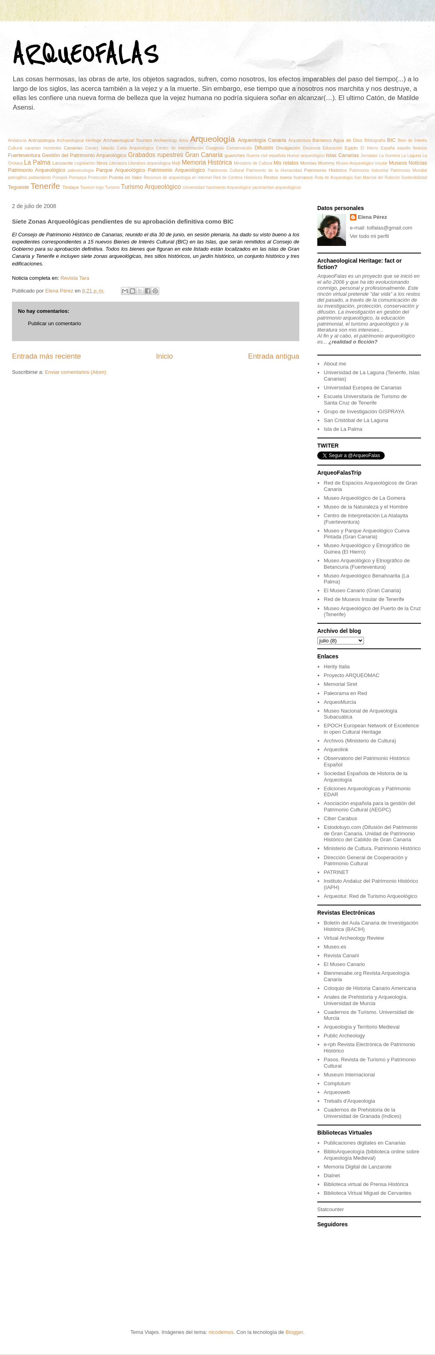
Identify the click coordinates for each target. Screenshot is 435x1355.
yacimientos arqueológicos (276, 187)
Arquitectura (299, 140)
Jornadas (369, 155)
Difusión (264, 148)
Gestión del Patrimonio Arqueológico (84, 155)
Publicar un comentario (54, 323)
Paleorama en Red (345, 693)
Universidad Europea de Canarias (362, 388)
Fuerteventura (24, 155)
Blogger (294, 1332)
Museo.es (335, 947)
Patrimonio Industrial (368, 170)
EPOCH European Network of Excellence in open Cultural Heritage (371, 729)
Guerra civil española (266, 155)
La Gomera (389, 155)
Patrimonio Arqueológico (176, 170)
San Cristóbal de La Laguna (356, 420)
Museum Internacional (349, 1075)
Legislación (85, 163)
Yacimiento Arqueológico (228, 187)
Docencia (311, 148)
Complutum (337, 1083)
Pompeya (78, 177)
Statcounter (330, 1209)
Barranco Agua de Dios (337, 140)
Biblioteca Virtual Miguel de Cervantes (367, 1193)
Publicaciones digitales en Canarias (364, 1143)
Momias (308, 162)
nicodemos (220, 1332)
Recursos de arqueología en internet (178, 177)
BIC (391, 140)
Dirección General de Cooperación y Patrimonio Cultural (365, 860)
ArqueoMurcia (340, 702)
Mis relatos (286, 163)
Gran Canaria (204, 154)
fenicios (420, 148)
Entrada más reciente (46, 356)
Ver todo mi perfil (369, 236)
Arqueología (212, 138)
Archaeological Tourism (127, 140)
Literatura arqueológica (149, 163)
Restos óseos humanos (288, 177)
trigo (100, 187)
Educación (332, 148)
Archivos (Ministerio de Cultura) (360, 741)
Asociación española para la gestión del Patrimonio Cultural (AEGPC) (369, 806)
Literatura (118, 163)
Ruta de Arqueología (333, 177)
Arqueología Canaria (262, 140)
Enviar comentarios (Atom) (75, 372)
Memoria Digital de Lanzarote (358, 1167)
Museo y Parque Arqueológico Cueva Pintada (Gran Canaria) (366, 534)
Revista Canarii (341, 955)
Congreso (215, 148)
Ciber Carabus (340, 818)
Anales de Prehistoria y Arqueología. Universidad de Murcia (365, 1000)
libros (102, 162)
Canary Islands (99, 148)
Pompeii (60, 177)
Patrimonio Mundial (408, 170)
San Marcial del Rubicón (376, 177)
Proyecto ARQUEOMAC (351, 675)
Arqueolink (336, 749)
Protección (97, 177)
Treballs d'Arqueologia (349, 1101)
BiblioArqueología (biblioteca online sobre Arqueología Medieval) (371, 1155)
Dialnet (332, 1175)
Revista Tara (74, 278)
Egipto (351, 147)
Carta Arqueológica (135, 148)
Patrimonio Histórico (325, 170)
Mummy (326, 162)
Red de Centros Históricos (237, 177)
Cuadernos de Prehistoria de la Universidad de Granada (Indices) (362, 1113)
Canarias (73, 147)
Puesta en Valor (125, 177)
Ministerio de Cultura (253, 163)
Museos (398, 163)
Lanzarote (62, 162)
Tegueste (18, 187)
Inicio (164, 356)
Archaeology (165, 140)
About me (335, 364)
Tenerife (45, 185)
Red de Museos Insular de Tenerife (364, 599)
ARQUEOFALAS (85, 55)
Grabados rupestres (155, 154)
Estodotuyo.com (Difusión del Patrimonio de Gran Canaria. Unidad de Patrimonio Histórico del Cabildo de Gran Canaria (370, 833)
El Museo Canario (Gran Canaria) (362, 590)
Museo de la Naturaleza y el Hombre (366, 507)
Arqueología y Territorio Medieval (361, 1027)
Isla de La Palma (343, 429)
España (388, 148)
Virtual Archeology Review (354, 938)
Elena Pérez (372, 217)
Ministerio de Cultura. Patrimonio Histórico (372, 848)
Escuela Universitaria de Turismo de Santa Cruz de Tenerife (365, 399)
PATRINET (336, 872)
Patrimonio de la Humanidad (274, 170)
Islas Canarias (342, 155)
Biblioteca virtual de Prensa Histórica (366, 1184)
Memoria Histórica (207, 162)
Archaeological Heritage (79, 140)
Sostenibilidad (414, 177)
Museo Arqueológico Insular (362, 163)
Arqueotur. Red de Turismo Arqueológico (370, 896)
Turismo (112, 187)
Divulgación (288, 147)
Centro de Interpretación (180, 148)
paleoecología (81, 170)
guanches (235, 155)
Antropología (41, 140)
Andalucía (17, 140)
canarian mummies (43, 148)
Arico (183, 140)
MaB (176, 163)
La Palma (37, 162)
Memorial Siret (340, 684)
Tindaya (70, 187)
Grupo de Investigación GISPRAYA (364, 411)
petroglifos (17, 177)
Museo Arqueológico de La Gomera (364, 498)
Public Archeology (344, 1036)
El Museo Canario (344, 964)
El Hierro (369, 148)
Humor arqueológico (305, 155)
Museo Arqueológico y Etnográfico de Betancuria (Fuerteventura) (366, 564)
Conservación (239, 148)
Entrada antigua (273, 356)
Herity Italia (337, 667)
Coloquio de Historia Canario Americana (370, 988)
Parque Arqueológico (120, 170)
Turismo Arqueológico (151, 186)
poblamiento (39, 177)
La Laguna (411, 155)
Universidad (194, 187)
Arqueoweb (337, 1092)
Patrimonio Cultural (226, 170)
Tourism (87, 187)
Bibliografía (374, 140)
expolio (403, 148)
